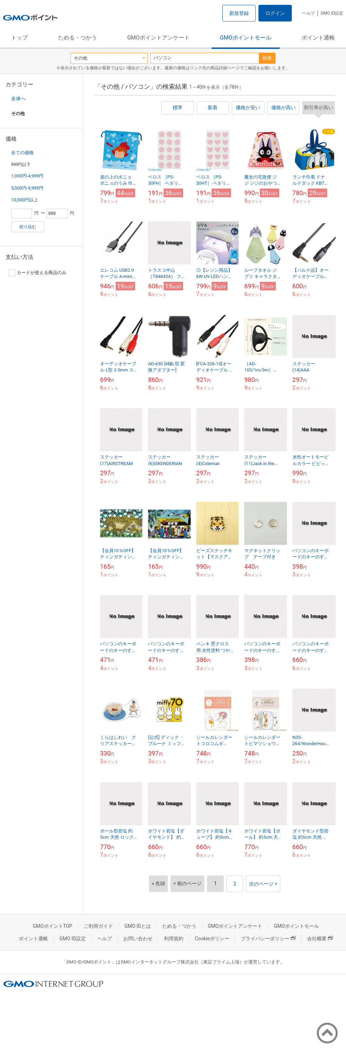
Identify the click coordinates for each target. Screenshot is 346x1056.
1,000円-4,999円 (27, 175)
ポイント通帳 (318, 37)
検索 (267, 58)
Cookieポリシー (212, 938)
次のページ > (263, 884)
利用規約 (173, 938)
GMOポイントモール (245, 37)
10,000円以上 (24, 199)
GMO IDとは (137, 926)
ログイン (275, 13)
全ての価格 (22, 152)
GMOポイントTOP (52, 926)
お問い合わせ (138, 938)
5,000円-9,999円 (27, 188)
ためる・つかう (77, 37)
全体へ (18, 98)
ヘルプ (308, 13)
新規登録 (239, 13)
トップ (19, 37)
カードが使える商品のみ (37, 272)
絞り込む (27, 226)
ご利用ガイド (98, 926)
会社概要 (320, 938)
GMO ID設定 (332, 13)
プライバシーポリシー (268, 938)
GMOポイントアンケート (158, 37)
